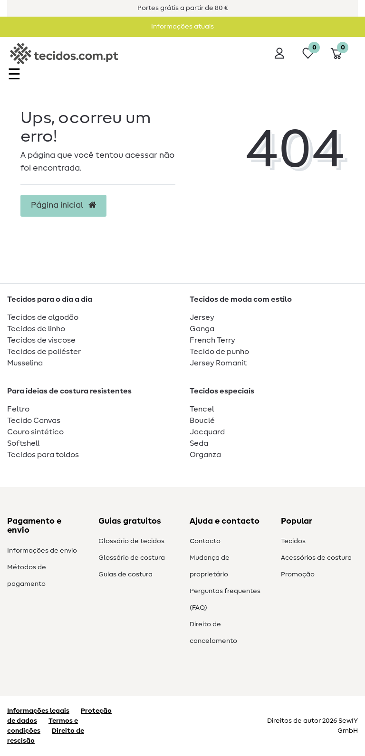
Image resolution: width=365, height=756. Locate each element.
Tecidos (293, 541)
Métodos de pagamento (26, 575)
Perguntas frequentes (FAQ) (225, 599)
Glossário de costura (131, 558)
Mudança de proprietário (210, 566)
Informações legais (38, 711)
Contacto (205, 541)
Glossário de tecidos (131, 541)
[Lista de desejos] (308, 53)
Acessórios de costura (316, 558)
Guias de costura (125, 574)
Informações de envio (42, 550)
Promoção (298, 574)
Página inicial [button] (63, 205)
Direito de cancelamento (213, 632)
